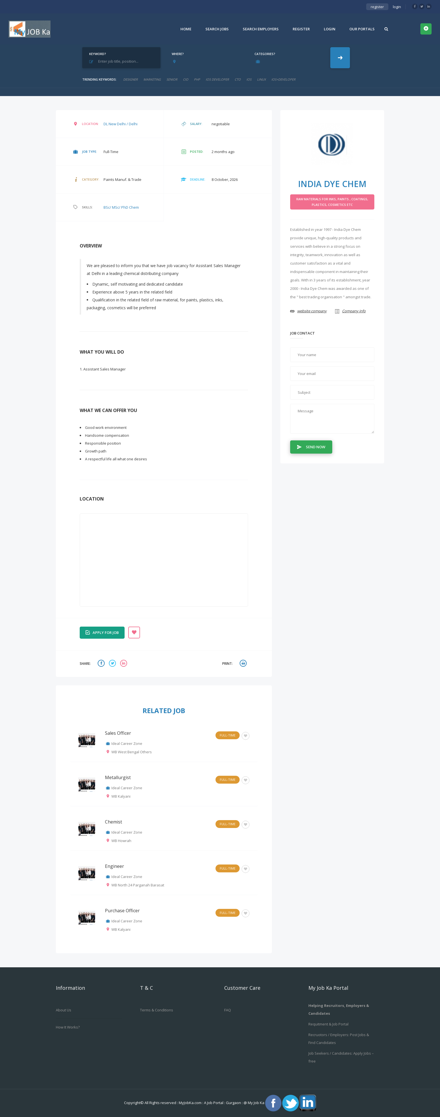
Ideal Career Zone (126, 743)
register (377, 6)
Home (185, 28)
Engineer (114, 866)
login (397, 6)
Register (301, 28)
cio (185, 79)
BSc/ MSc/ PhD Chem (121, 207)
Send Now (311, 446)
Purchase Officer (122, 910)
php (197, 79)
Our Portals (362, 28)
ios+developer (283, 79)
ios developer (217, 79)
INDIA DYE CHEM (332, 184)
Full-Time (227, 735)
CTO (238, 79)
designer (130, 79)
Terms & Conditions (156, 1010)
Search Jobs (217, 28)
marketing (152, 79)
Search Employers (261, 28)
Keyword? (97, 54)
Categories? (265, 54)
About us (63, 1010)
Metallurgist (118, 777)
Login (329, 28)
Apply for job (102, 632)
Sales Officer (118, 733)
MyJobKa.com (190, 1102)
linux (261, 79)
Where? (178, 54)
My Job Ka (256, 1102)
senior (171, 79)
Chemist (113, 822)
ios (248, 79)
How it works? (68, 1027)
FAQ (227, 1010)
